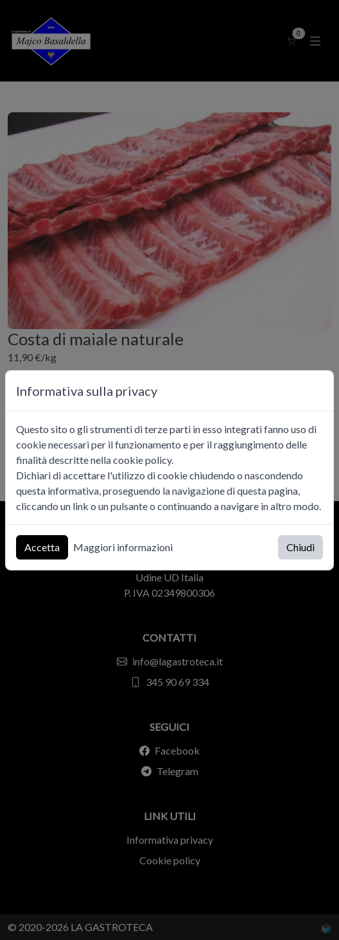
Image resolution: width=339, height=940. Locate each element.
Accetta (42, 547)
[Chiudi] (318, 390)
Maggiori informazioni (123, 547)
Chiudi (300, 547)
